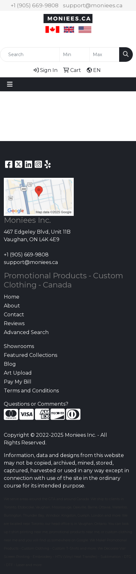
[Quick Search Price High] (104, 54)
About (12, 306)
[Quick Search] (30, 54)
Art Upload (18, 373)
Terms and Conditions (31, 391)
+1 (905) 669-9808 (34, 5)
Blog (10, 364)
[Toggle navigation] (10, 84)
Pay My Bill (17, 382)
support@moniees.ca (93, 5)
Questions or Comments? (36, 404)
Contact (14, 315)
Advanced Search (26, 332)
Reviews (14, 323)
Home (11, 297)
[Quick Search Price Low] (74, 54)
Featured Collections (30, 355)
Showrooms (19, 346)
